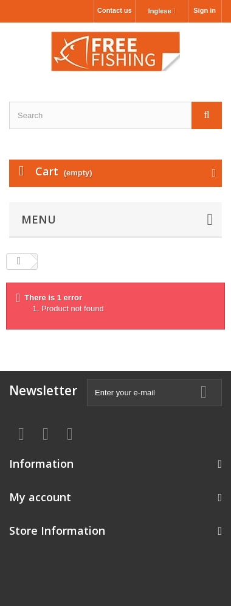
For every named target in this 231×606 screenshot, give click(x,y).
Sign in (204, 10)
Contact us (114, 10)
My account (40, 497)
